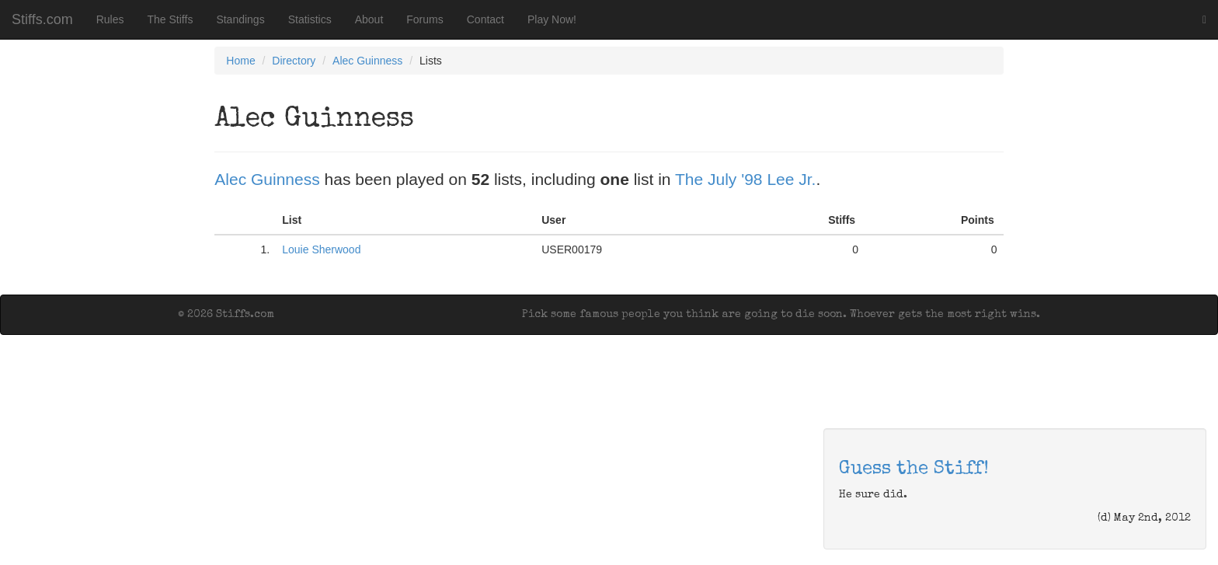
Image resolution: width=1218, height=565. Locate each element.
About (369, 19)
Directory (293, 60)
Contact (485, 19)
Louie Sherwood (321, 249)
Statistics (310, 19)
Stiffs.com (42, 19)
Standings (240, 19)
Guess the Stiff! (914, 469)
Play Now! (551, 19)
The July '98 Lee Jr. (745, 179)
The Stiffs (170, 19)
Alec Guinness (367, 60)
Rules (110, 19)
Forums (424, 19)
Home (240, 60)
